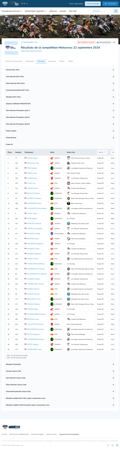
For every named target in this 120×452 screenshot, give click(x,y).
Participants (30, 61)
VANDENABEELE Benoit (35, 314)
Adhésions (53, 11)
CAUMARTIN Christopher (36, 208)
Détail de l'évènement (14, 61)
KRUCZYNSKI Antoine (34, 329)
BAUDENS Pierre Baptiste (36, 274)
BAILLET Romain (32, 193)
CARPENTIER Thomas (34, 284)
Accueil (4, 434)
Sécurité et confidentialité (19, 434)
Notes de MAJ (52, 434)
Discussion (52, 61)
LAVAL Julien (31, 213)
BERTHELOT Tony (33, 299)
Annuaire (62, 11)
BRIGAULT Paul (32, 163)
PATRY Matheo (31, 344)
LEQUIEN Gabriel (32, 279)
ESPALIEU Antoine (33, 223)
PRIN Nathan (31, 168)
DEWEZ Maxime (32, 289)
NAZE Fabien (31, 218)
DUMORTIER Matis (33, 203)
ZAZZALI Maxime (32, 304)
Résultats (41, 61)
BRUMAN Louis (32, 319)
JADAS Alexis (31, 158)
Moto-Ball (73, 11)
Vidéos (70, 61)
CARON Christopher (33, 228)
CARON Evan (31, 178)
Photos (62, 61)
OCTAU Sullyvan (32, 334)
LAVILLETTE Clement (34, 324)
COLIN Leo (30, 183)
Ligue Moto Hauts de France (31, 51)
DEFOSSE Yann (31, 239)
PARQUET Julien (32, 249)
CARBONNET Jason (33, 349)
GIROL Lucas (31, 173)
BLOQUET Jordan (32, 233)
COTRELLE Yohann (33, 198)
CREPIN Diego (31, 309)
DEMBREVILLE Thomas (35, 269)
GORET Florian (31, 259)
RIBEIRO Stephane (33, 254)
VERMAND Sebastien (34, 244)
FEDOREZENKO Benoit (34, 339)
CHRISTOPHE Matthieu (35, 264)
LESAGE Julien (31, 188)
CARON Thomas (32, 294)
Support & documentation (69, 434)
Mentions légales (37, 434)
